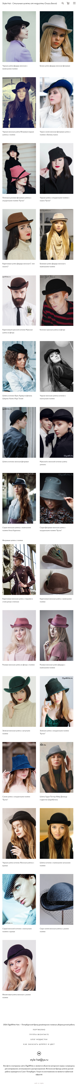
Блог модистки (39, 1039)
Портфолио (39, 1030)
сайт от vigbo (39, 1083)
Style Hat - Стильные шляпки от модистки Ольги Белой (29, 3)
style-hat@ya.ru (39, 1059)
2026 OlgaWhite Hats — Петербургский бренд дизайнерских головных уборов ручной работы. (39, 1024)
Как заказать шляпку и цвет (39, 1044)
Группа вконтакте (39, 1034)
